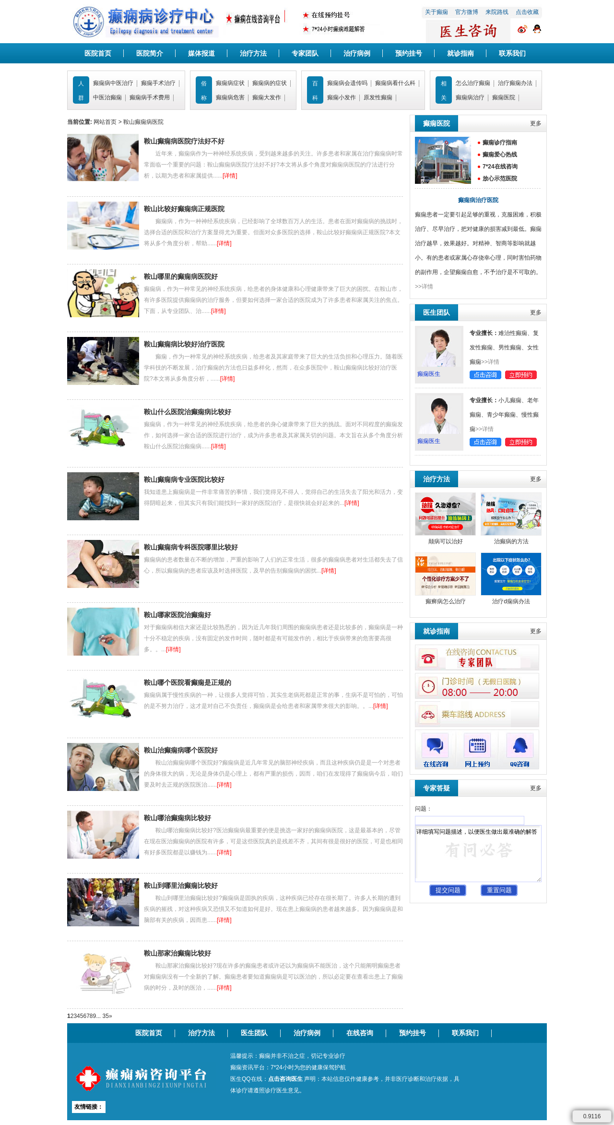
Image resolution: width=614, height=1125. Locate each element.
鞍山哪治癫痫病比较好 (177, 818)
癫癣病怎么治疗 (445, 601)
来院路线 (496, 12)
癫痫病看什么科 (395, 83)
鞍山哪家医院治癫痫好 (177, 615)
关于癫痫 (436, 12)
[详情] (230, 175)
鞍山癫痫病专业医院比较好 (184, 479)
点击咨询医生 (285, 1079)
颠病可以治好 (445, 541)
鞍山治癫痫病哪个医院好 (181, 750)
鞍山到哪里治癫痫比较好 (181, 885)
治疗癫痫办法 (515, 83)
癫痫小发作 (341, 97)
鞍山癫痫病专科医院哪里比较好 (191, 547)
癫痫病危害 (230, 97)
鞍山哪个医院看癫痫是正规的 (187, 682)
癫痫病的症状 (269, 83)
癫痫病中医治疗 (113, 83)
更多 (536, 123)
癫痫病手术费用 (150, 97)
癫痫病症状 (230, 83)
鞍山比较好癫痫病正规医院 (184, 209)
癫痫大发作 (266, 97)
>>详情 (424, 286)
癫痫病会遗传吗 (347, 83)
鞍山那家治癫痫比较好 (177, 953)
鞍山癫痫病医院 (143, 122)
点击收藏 (527, 12)
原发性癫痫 (378, 97)
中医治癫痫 (107, 97)
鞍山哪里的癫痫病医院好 (181, 276)
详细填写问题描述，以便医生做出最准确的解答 (478, 853)
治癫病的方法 (511, 541)
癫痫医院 (503, 97)
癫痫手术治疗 (158, 83)
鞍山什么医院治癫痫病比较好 (187, 412)
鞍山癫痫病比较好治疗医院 (184, 344)
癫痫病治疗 (470, 97)
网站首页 (105, 122)
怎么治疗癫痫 (473, 83)
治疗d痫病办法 (511, 601)
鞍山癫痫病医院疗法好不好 (184, 141)
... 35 (102, 1016)
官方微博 (466, 12)
